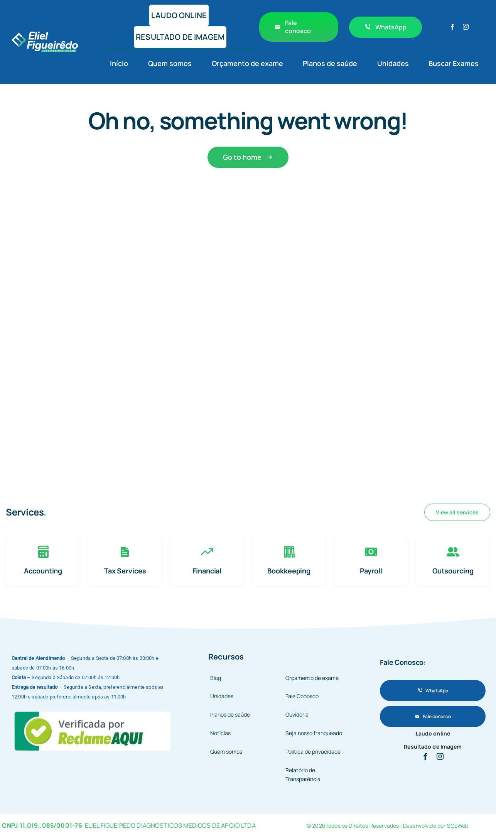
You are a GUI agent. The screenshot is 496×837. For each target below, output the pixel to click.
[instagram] (466, 27)
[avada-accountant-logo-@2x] (45, 35)
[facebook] (452, 27)
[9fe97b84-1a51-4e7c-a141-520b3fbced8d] (93, 710)
